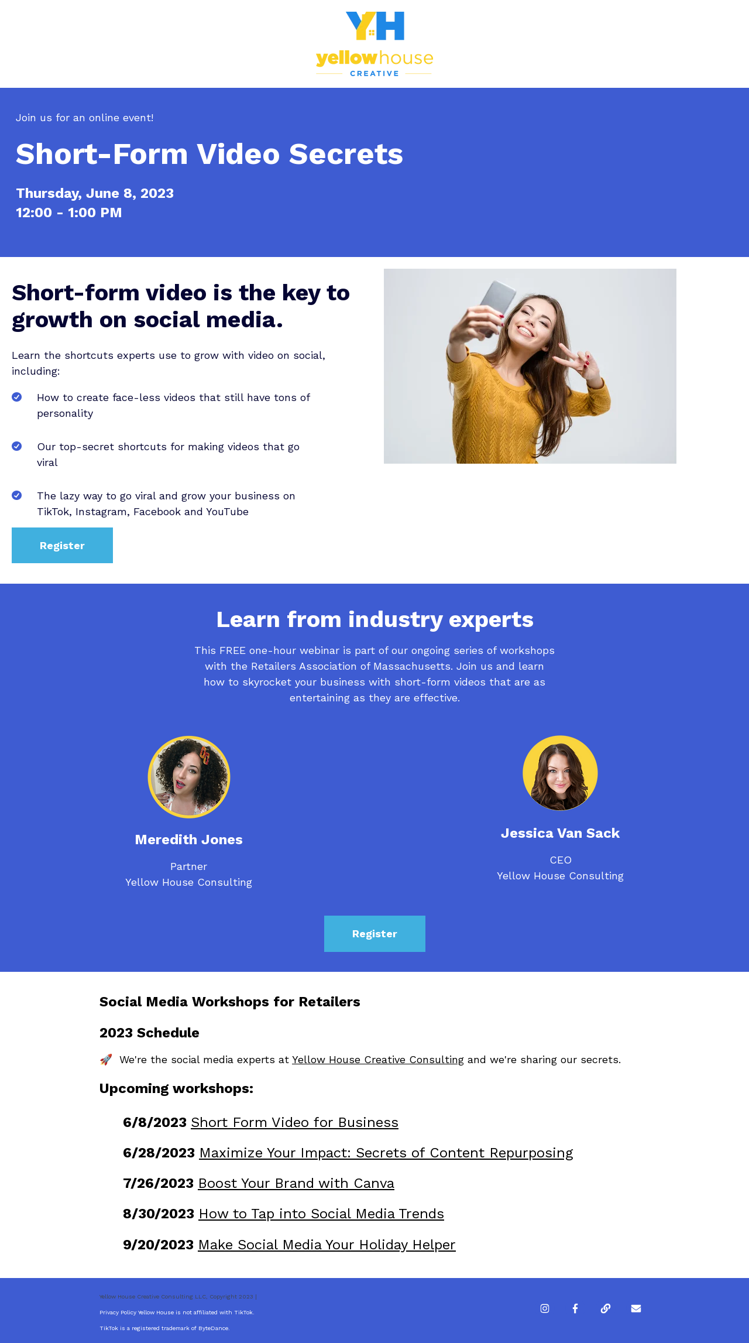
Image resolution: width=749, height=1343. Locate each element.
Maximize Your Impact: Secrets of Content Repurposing (386, 1153)
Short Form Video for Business (294, 1122)
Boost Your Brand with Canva (296, 1183)
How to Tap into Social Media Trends (321, 1213)
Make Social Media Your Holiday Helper (327, 1244)
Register (62, 545)
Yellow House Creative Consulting (378, 1059)
